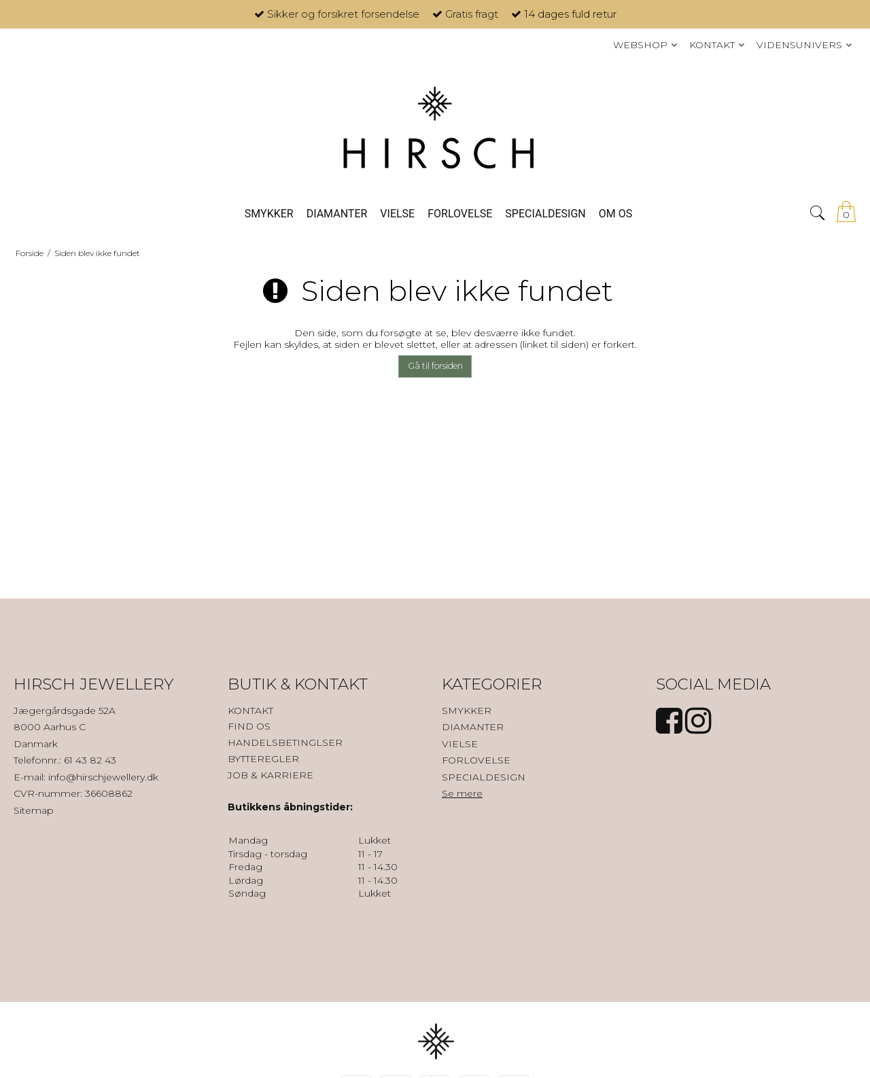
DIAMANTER (473, 727)
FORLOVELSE (476, 760)
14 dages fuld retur (570, 13)
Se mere (462, 793)
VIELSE (460, 744)
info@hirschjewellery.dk (103, 777)
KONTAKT (250, 710)
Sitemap (34, 810)
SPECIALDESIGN (483, 777)
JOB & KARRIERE (270, 775)
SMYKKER (466, 710)
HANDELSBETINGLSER (285, 742)
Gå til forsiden (435, 366)
